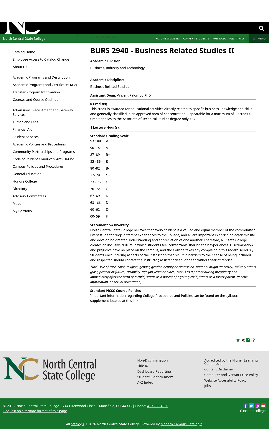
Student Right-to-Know (155, 377)
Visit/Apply (237, 38)
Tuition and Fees (25, 122)
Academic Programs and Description (41, 77)
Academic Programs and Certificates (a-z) (45, 84)
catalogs (77, 424)
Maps (17, 203)
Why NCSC (219, 38)
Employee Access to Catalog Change (41, 59)
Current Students (196, 38)
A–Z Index (145, 382)
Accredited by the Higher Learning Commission (231, 362)
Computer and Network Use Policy (231, 374)
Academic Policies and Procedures (39, 144)
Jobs (207, 385)
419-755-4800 (157, 406)
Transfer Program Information (36, 92)
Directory (20, 188)
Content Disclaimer (219, 369)
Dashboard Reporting (154, 371)
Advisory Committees (29, 196)
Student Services (26, 137)
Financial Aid (22, 129)
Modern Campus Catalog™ (181, 424)
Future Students (168, 38)
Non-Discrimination (152, 360)
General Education (27, 174)
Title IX (142, 366)
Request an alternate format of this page (35, 411)
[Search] (261, 28)
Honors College (25, 181)
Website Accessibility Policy (225, 380)
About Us (20, 66)
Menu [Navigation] (259, 38)
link (135, 300)
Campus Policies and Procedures (38, 166)
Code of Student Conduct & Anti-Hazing (44, 159)
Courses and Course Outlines (35, 99)
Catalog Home (24, 52)
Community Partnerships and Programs (44, 151)
